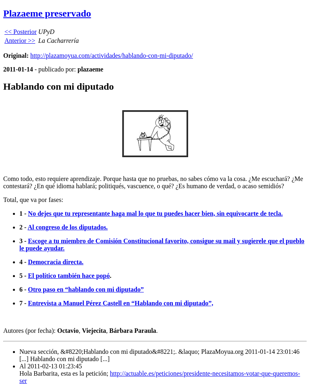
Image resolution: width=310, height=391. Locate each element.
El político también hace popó (69, 275)
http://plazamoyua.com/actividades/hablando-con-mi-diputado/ (111, 55)
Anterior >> (19, 40)
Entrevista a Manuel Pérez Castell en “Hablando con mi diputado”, (120, 303)
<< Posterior (20, 31)
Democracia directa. (55, 262)
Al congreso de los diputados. (67, 227)
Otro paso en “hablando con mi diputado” (86, 289)
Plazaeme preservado (47, 13)
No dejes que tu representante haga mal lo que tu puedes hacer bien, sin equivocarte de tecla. (155, 213)
